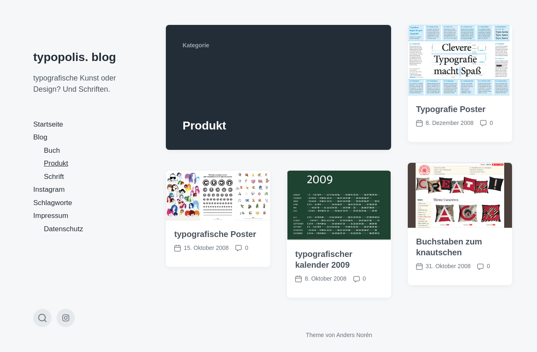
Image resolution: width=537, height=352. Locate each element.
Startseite (48, 124)
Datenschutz (64, 229)
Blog (40, 137)
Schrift (54, 177)
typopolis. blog (74, 57)
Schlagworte (52, 203)
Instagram (49, 189)
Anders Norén (354, 335)
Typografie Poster (450, 109)
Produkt (56, 163)
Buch (52, 150)
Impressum (50, 216)
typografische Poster (215, 234)
